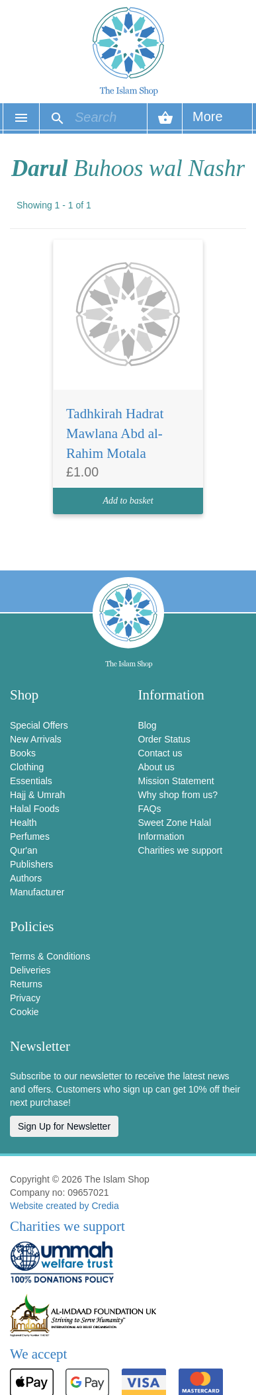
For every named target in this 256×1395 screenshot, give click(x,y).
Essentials (31, 781)
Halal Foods (35, 808)
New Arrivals (36, 739)
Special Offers (39, 725)
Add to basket (128, 501)
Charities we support (180, 850)
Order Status (164, 739)
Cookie (24, 1012)
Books (23, 753)
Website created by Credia (64, 1205)
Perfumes (30, 836)
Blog (147, 725)
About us (156, 767)
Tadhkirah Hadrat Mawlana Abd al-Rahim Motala (114, 433)
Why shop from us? (178, 794)
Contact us (160, 753)
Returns (26, 984)
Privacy (25, 998)
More (207, 121)
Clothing (27, 767)
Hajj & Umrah (37, 794)
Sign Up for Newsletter (64, 1126)
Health (23, 822)
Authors (26, 878)
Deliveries (30, 970)
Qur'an (24, 850)
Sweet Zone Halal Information (175, 829)
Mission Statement (176, 781)
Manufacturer (37, 892)
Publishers (31, 864)
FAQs (149, 808)
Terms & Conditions (50, 956)
